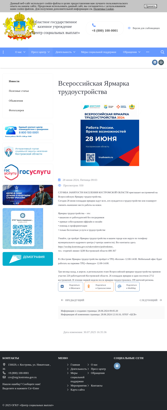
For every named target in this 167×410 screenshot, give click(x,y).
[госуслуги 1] (28, 173)
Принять (150, 6)
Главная (75, 364)
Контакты (96, 385)
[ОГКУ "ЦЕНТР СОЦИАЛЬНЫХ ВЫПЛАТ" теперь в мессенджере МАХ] (28, 228)
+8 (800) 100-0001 (105, 31)
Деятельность (79, 368)
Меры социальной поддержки (77, 377)
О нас (94, 364)
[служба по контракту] (28, 195)
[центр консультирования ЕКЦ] (28, 132)
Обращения (98, 373)
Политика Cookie (104, 8)
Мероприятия (79, 385)
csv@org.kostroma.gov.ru (22, 377)
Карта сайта (78, 389)
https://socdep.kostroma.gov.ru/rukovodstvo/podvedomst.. (86, 246)
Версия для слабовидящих (146, 28)
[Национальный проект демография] (28, 259)
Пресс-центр (98, 368)
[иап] (28, 152)
